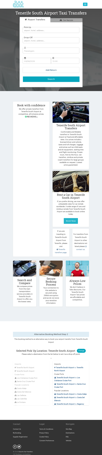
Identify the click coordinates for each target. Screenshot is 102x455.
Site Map (69, 418)
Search (51, 79)
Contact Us (16, 418)
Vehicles (68, 429)
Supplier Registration (20, 426)
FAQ (67, 426)
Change (81, 339)
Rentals (68, 20)
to (70, 383)
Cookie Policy (43, 426)
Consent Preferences (46, 429)
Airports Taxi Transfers (24, 440)
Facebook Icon (15, 435)
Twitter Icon (19, 435)
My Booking (17, 422)
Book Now (70, 218)
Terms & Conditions (45, 418)
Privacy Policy (44, 422)
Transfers (36, 19)
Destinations (70, 422)
